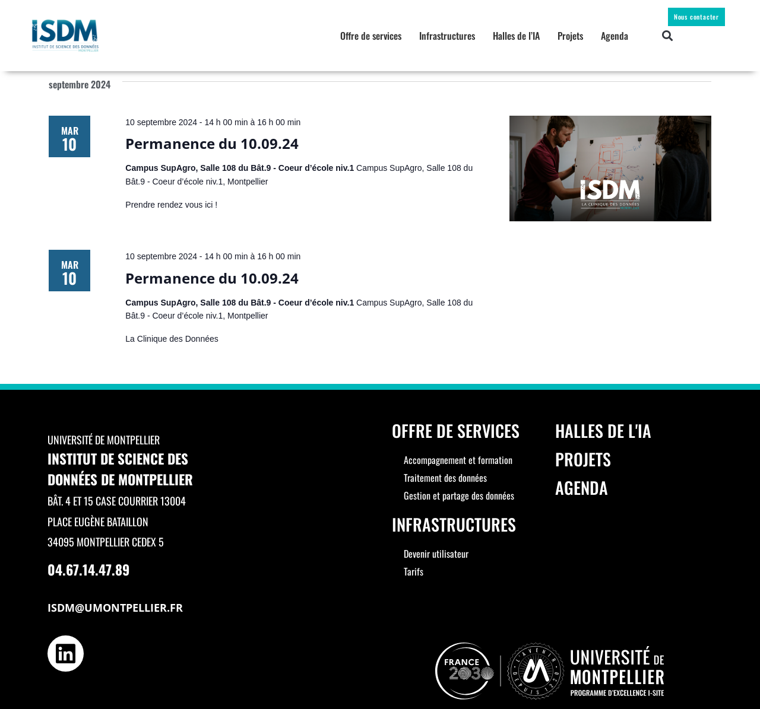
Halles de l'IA (603, 430)
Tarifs (413, 571)
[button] (667, 36)
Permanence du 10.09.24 (212, 143)
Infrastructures (447, 35)
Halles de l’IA (516, 35)
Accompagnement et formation (458, 460)
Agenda (614, 35)
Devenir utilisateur (436, 553)
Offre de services (370, 35)
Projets (570, 35)
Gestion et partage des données (459, 495)
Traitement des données (445, 477)
